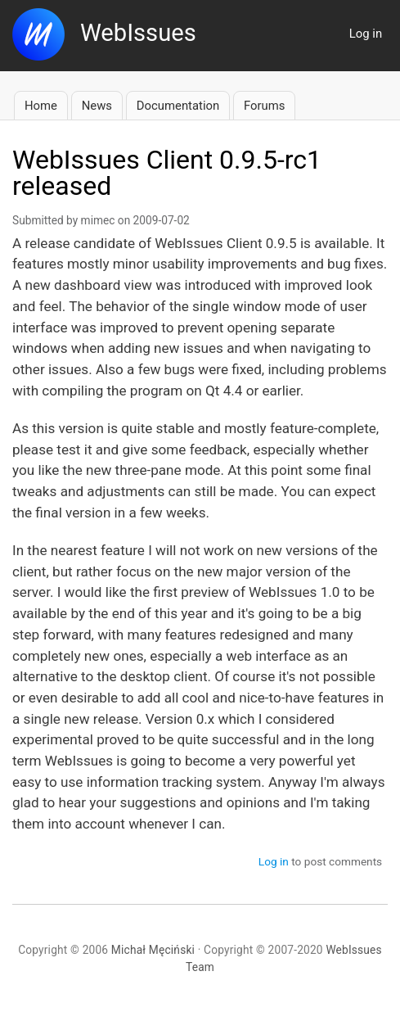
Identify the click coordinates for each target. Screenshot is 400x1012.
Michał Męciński (153, 949)
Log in (365, 33)
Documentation (178, 105)
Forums (264, 105)
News (97, 105)
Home (41, 105)
